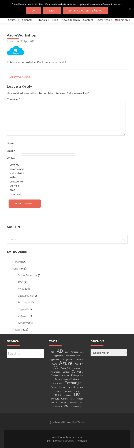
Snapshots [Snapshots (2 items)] (73, 402)
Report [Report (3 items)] (79, 398)
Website (12, 158)
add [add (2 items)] (66, 352)
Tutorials (41, 19)
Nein (52, 10)
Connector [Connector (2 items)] (56, 372)
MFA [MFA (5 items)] (77, 394)
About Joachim (71, 19)
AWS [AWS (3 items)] (54, 364)
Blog (55, 19)
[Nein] (129, 9)
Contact (88, 19)
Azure (21, 288)
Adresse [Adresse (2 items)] (74, 352)
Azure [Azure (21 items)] (65, 363)
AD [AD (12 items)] (60, 350)
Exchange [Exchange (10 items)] (73, 382)
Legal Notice (104, 19)
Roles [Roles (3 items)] (63, 402)
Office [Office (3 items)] (64, 398)
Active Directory (27, 275)
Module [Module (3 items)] (55, 398)
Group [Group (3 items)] (53, 387)
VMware (22, 315)
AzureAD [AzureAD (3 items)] (65, 368)
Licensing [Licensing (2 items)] (68, 391)
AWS (20, 282)
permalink (60, 62)
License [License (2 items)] (58, 391)
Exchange (23, 302)
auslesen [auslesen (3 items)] (79, 359)
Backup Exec (25, 295)
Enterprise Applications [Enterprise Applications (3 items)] (67, 379)
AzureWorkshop (18, 76)
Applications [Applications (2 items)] (55, 359)
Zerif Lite (52, 440)
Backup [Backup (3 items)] (76, 368)
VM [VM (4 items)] (66, 406)
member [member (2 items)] (68, 395)
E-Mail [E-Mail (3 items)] (65, 375)
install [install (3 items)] (72, 387)
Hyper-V (22, 309)
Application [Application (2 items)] (59, 356)
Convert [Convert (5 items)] (77, 371)
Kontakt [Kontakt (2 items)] (80, 387)
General (17, 261)
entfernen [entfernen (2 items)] (57, 383)
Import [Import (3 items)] (62, 387)
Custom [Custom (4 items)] (55, 375)
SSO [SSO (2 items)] (81, 402)
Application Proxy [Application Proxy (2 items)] (73, 356)
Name (11, 143)
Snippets (27, 19)
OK (33, 10)
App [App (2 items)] (82, 352)
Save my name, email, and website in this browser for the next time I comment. (17, 179)
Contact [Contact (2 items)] (66, 372)
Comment (13, 99)
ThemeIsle (81, 440)
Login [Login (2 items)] (77, 391)
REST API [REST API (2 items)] (54, 402)
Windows (23, 322)
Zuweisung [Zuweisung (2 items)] (76, 406)
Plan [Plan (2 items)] (72, 399)
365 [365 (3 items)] (52, 351)
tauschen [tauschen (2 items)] (57, 406)
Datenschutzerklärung (85, 10)
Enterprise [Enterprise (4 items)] (77, 375)
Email (11, 150)
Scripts (12, 19)
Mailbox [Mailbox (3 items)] (58, 394)
